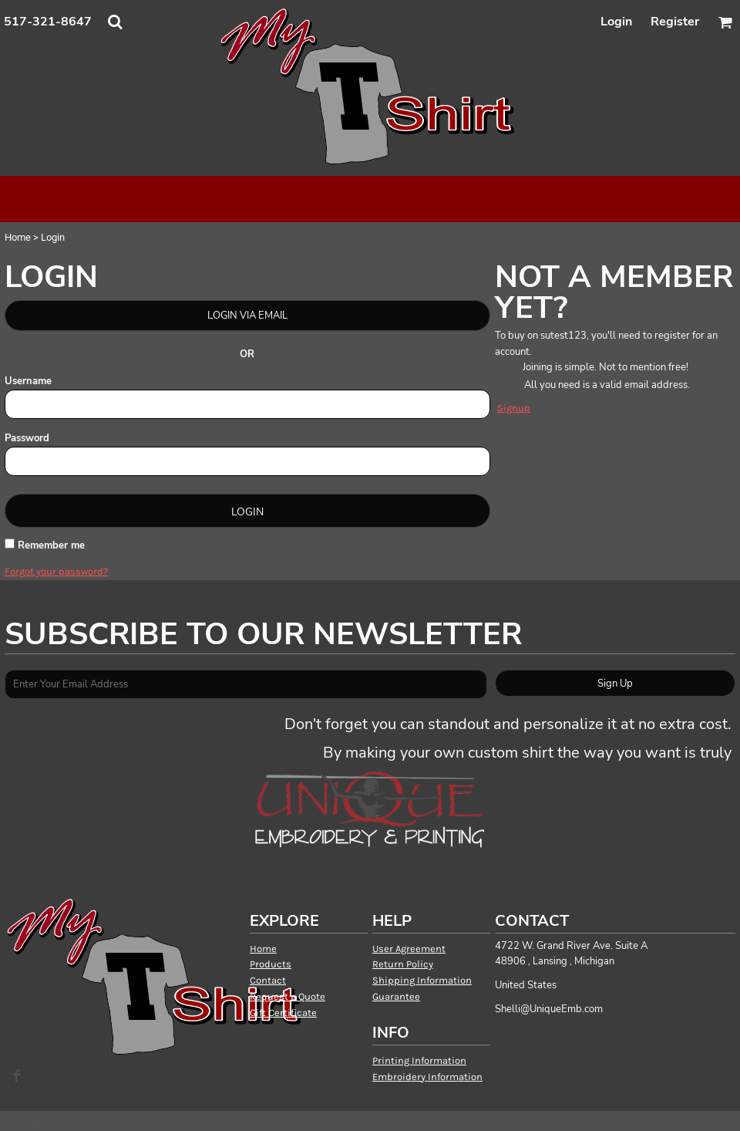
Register (675, 21)
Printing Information (419, 1060)
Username (28, 381)
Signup (513, 408)
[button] (115, 21)
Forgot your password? (56, 571)
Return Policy (402, 964)
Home (18, 237)
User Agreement (409, 948)
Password (27, 438)
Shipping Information (422, 980)
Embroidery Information (427, 1076)
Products (270, 964)
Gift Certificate (283, 1012)
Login (616, 21)
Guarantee (396, 996)
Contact (268, 980)
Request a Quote (287, 996)
